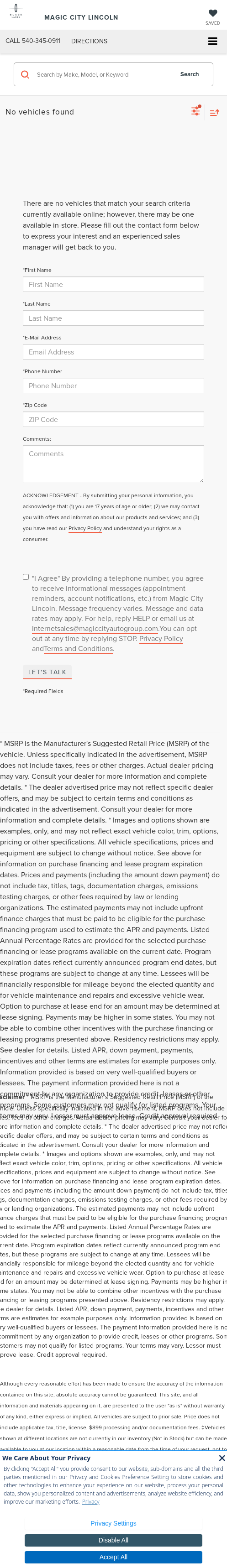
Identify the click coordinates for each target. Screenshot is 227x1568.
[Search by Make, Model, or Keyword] (103, 74)
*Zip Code (35, 405)
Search (189, 74)
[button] (33, 41)
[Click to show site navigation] (212, 41)
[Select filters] (195, 112)
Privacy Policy (85, 528)
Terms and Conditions (78, 648)
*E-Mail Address (42, 337)
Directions (89, 41)
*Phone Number (42, 371)
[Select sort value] (212, 112)
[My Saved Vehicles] (213, 18)
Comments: (37, 439)
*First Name (37, 270)
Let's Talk (47, 672)
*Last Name (37, 303)
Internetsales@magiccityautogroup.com (95, 628)
